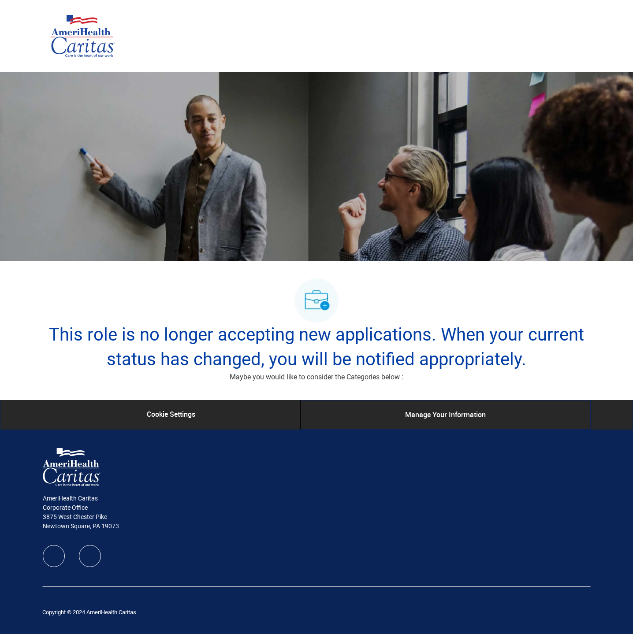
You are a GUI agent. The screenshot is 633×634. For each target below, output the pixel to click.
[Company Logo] (83, 35)
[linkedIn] (90, 556)
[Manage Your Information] (445, 415)
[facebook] (54, 556)
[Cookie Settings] (171, 414)
